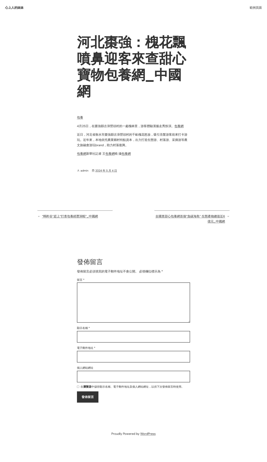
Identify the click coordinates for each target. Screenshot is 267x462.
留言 (80, 280)
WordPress (148, 434)
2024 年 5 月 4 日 (106, 170)
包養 (80, 117)
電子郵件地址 (86, 348)
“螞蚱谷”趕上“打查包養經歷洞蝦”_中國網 (70, 216)
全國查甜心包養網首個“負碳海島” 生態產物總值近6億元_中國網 (190, 219)
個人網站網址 (85, 368)
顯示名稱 (83, 328)
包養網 (179, 126)
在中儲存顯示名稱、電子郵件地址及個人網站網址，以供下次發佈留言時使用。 (132, 386)
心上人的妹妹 (14, 8)
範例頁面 (256, 8)
